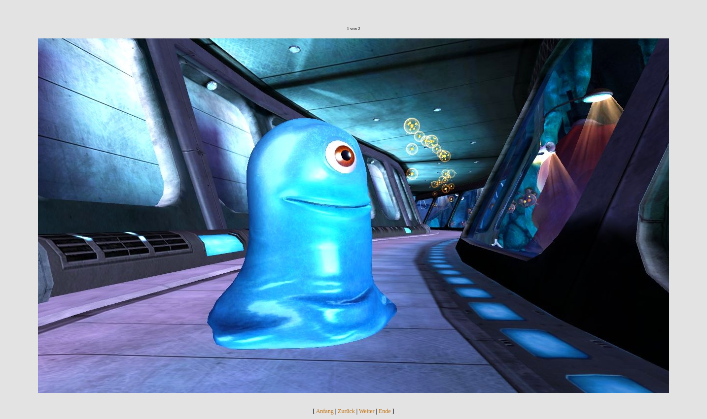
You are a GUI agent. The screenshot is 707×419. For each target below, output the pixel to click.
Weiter (367, 411)
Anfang (325, 411)
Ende (385, 411)
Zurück (346, 411)
